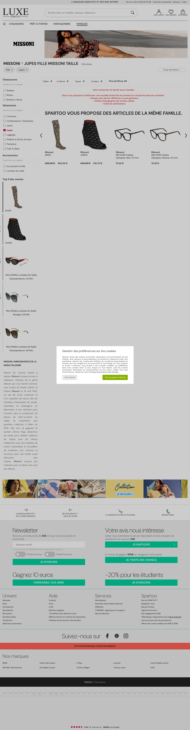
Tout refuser (69, 377)
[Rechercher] (132, 13)
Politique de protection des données (103, 372)
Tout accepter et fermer (115, 377)
